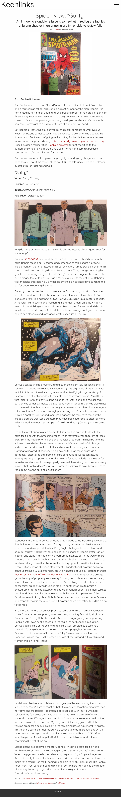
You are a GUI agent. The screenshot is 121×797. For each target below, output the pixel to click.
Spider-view (94, 778)
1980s (23, 778)
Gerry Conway (36, 778)
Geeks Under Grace (45, 783)
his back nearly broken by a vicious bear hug (78, 141)
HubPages (61, 783)
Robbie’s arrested (59, 144)
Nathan (56, 29)
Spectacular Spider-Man (78, 778)
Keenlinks (63, 792)
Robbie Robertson (50, 778)
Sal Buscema (63, 778)
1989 (28, 778)
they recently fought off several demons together (43, 574)
